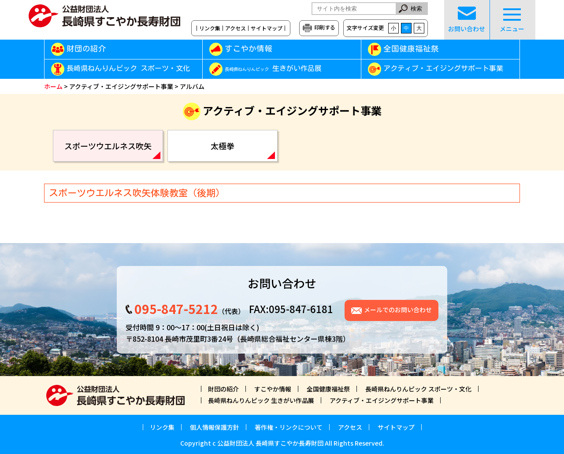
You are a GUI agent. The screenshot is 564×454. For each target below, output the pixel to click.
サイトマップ (266, 28)
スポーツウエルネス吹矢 (108, 145)
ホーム (53, 86)
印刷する (324, 27)
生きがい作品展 (273, 68)
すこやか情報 (261, 48)
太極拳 (222, 145)
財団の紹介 (86, 48)
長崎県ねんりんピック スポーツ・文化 (128, 68)
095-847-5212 (176, 308)
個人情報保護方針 (214, 427)
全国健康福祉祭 (411, 48)
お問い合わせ (466, 20)
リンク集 (209, 28)
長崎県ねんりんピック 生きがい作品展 (261, 400)
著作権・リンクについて (289, 427)
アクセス (235, 28)
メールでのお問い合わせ (398, 309)
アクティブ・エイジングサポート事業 (443, 68)
